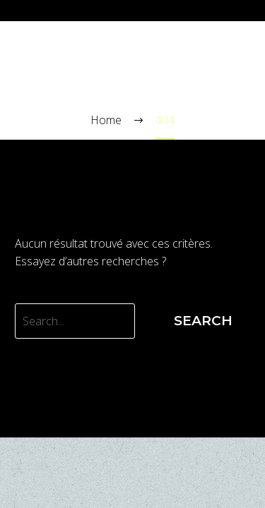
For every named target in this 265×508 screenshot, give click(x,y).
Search (203, 321)
